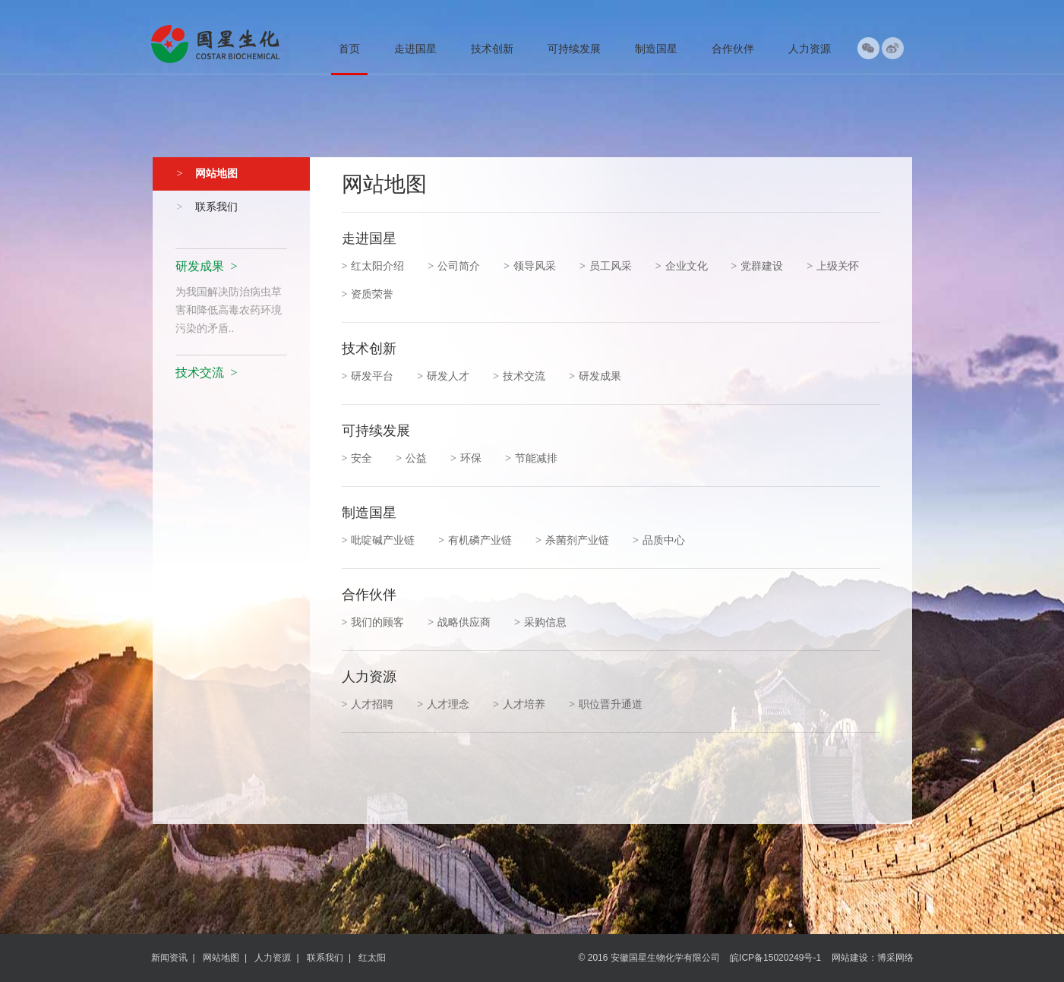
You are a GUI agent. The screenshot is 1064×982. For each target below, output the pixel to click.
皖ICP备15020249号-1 (775, 957)
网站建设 (850, 957)
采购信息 (540, 622)
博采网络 (895, 957)
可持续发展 (574, 49)
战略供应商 (459, 622)
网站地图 (221, 957)
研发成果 (595, 376)
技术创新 (492, 49)
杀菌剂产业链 (572, 540)
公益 (411, 458)
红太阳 (372, 957)
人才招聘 (368, 704)
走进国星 (415, 49)
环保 (465, 458)
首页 (349, 49)
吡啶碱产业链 (378, 540)
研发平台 (368, 376)
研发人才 (443, 376)
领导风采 (530, 266)
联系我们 (325, 957)
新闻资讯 (169, 957)
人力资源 (809, 49)
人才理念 (443, 704)
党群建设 (757, 266)
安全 (357, 458)
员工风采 (605, 266)
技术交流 (519, 376)
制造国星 (656, 49)
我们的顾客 (373, 622)
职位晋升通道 (606, 704)
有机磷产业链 (475, 540)
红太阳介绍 (373, 266)
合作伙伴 (733, 49)
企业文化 (681, 266)
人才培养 (519, 704)
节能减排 (531, 458)
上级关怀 (833, 266)
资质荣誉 (368, 294)
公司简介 (454, 266)
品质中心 (659, 540)
